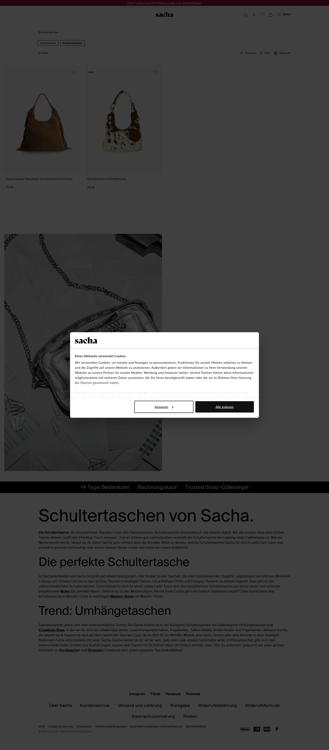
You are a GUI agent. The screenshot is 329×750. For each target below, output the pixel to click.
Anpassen (164, 407)
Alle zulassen (224, 407)
